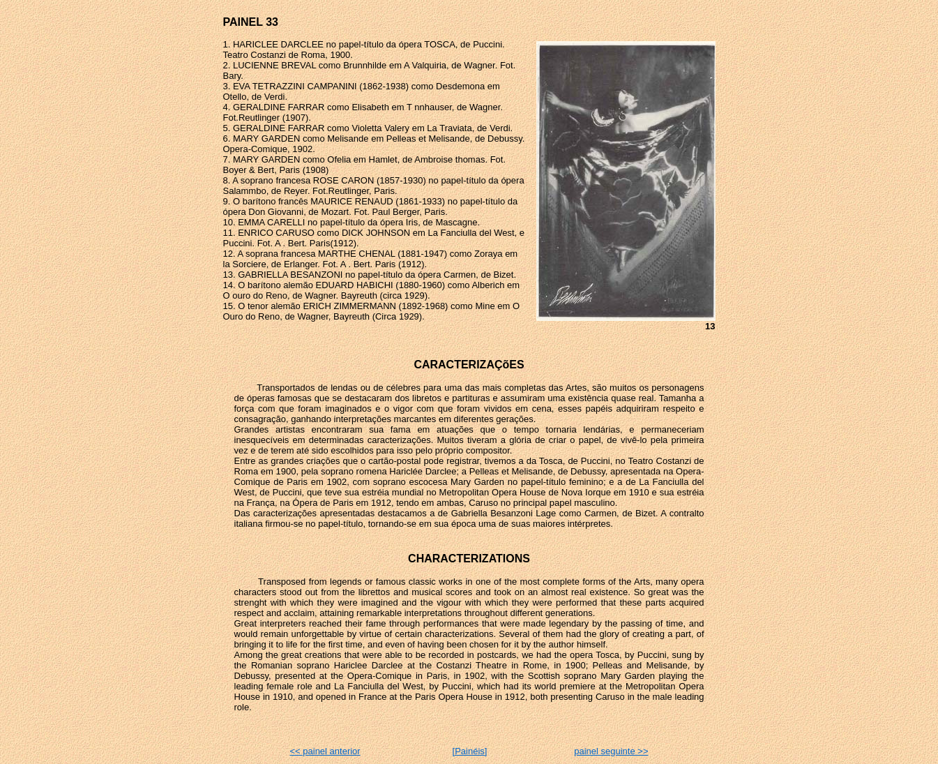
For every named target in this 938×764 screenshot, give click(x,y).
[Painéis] (470, 751)
